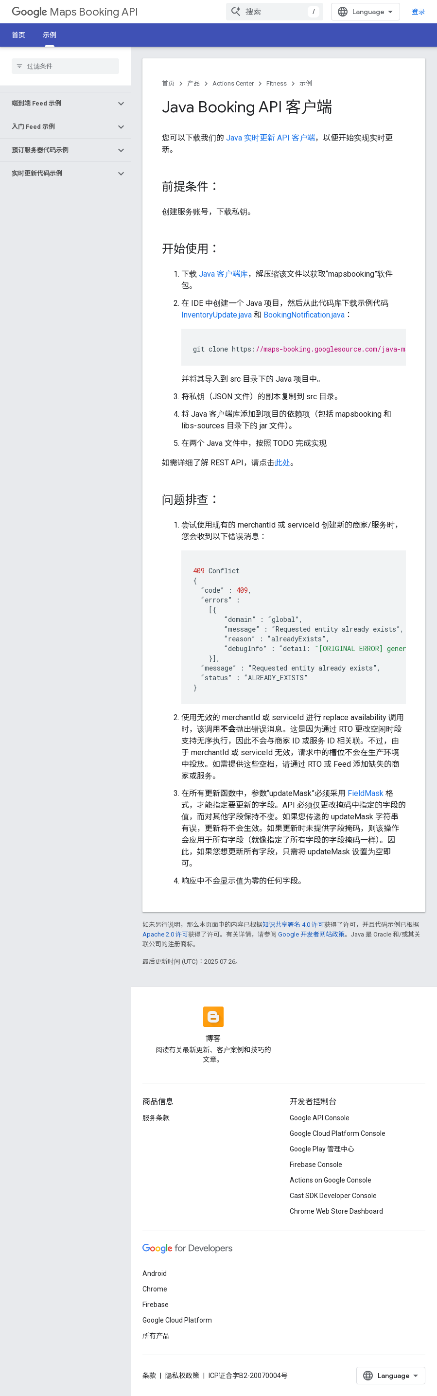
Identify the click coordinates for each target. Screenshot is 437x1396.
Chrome (154, 1289)
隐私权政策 (182, 1375)
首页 (18, 35)
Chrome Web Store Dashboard (336, 1211)
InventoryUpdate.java (216, 314)
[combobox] (274, 11)
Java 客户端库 (223, 274)
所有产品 (156, 1336)
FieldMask (366, 793)
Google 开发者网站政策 (311, 934)
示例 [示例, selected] (49, 35)
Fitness (276, 83)
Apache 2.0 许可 (165, 934)
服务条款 (156, 1118)
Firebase (155, 1304)
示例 (305, 83)
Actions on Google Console (330, 1180)
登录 (418, 12)
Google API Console (320, 1118)
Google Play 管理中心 (322, 1149)
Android (154, 1273)
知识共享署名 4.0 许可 (293, 924)
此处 (282, 462)
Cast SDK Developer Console (333, 1196)
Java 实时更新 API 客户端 (270, 137)
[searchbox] (65, 66)
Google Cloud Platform (177, 1320)
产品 (193, 83)
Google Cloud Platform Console (337, 1133)
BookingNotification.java (304, 314)
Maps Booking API (75, 11)
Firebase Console (316, 1164)
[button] (57, 103)
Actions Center (233, 83)
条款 (149, 1375)
